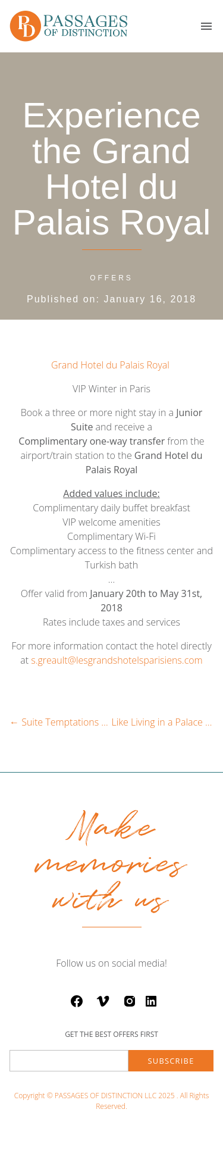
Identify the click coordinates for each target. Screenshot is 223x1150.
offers (111, 278)
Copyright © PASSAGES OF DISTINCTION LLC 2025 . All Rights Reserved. (111, 1100)
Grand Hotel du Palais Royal (111, 364)
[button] (206, 26)
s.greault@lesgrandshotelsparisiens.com (117, 660)
